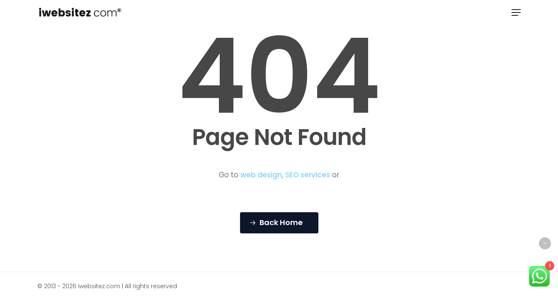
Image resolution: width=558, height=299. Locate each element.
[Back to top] (545, 243)
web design (261, 175)
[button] (516, 12)
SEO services (307, 175)
